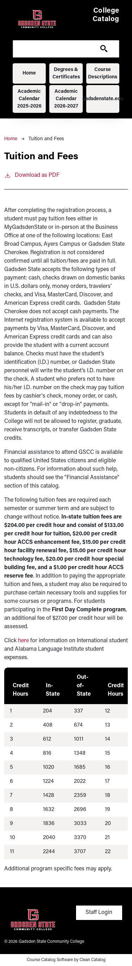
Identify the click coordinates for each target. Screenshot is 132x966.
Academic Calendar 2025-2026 (29, 99)
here (23, 641)
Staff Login (99, 912)
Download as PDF (31, 174)
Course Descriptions (102, 73)
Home (29, 73)
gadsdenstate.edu (102, 99)
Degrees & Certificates (66, 73)
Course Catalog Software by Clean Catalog (66, 960)
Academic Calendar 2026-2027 (66, 99)
